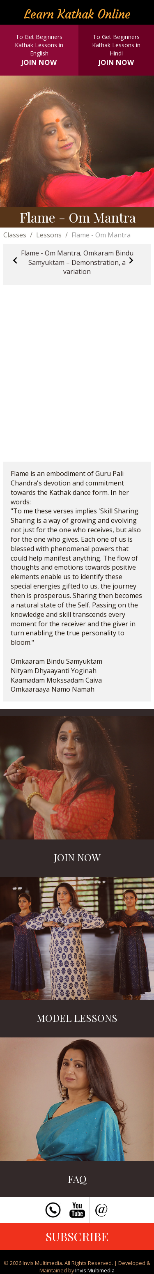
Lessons (49, 234)
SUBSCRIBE (77, 1236)
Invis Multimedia (95, 1270)
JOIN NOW (39, 62)
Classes (14, 234)
